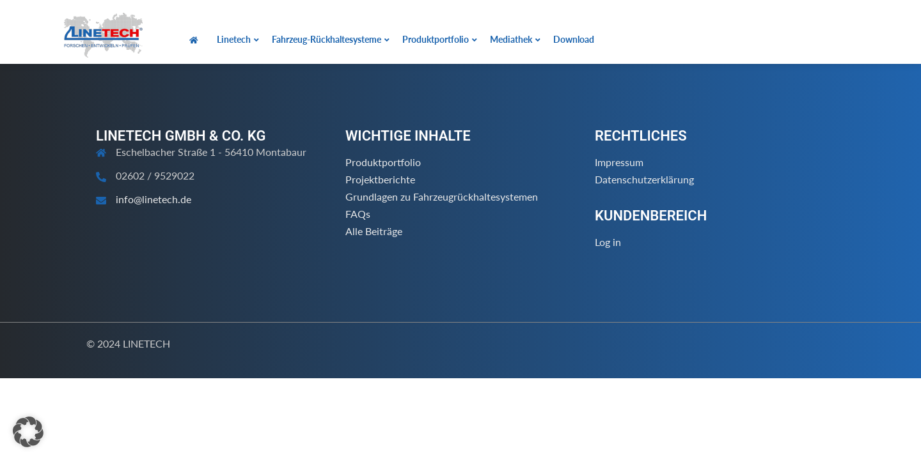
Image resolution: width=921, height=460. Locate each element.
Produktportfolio (383, 162)
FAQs (357, 214)
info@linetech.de (153, 199)
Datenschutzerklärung (644, 179)
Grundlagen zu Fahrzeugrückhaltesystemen (441, 196)
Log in (608, 242)
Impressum (619, 162)
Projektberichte (380, 179)
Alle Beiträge (373, 231)
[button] (28, 432)
